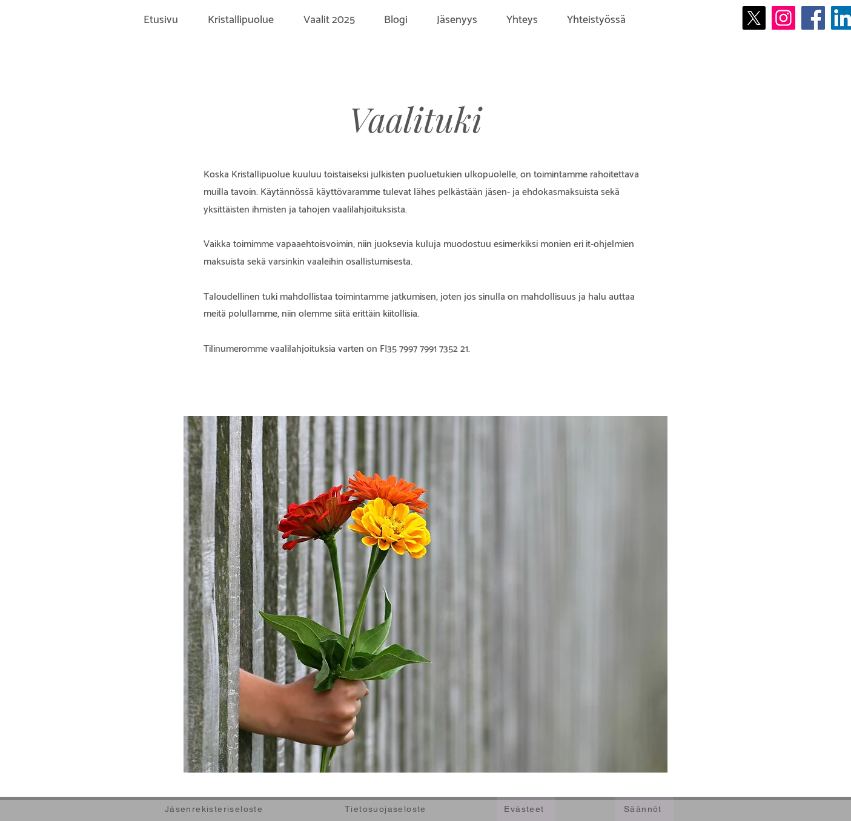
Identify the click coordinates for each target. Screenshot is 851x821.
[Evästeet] (526, 809)
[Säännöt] (644, 809)
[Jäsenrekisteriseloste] (215, 809)
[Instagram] (783, 18)
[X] (754, 18)
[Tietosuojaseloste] (387, 809)
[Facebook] (813, 18)
